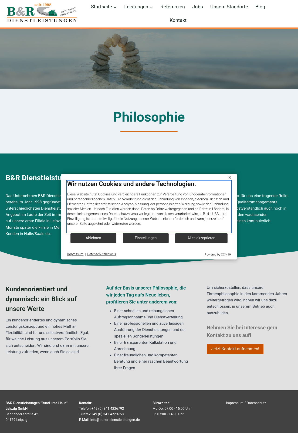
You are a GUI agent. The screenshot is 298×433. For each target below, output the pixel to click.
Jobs (197, 7)
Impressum (235, 403)
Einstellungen (146, 238)
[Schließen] (229, 177)
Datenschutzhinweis (101, 254)
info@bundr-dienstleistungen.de (115, 420)
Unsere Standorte (229, 7)
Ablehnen (93, 238)
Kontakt (178, 20)
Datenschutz (256, 403)
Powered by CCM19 (218, 254)
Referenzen (172, 7)
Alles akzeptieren (201, 238)
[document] (149, 206)
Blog (260, 7)
